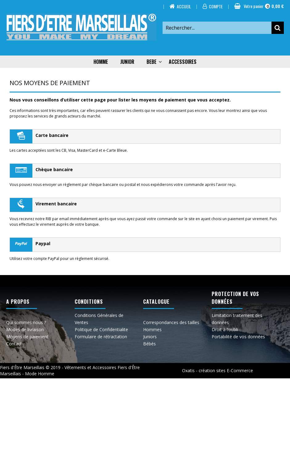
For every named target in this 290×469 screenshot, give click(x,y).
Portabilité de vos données (238, 336)
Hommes (152, 329)
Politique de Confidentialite (101, 329)
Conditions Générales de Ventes (99, 318)
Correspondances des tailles (171, 322)
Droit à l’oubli (225, 329)
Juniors (150, 336)
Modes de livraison (25, 329)
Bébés (149, 344)
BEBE (151, 61)
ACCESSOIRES (183, 61)
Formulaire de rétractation (101, 336)
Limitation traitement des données (237, 318)
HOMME (100, 61)
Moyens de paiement (27, 336)
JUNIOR (127, 61)
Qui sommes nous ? (26, 322)
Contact (14, 344)
